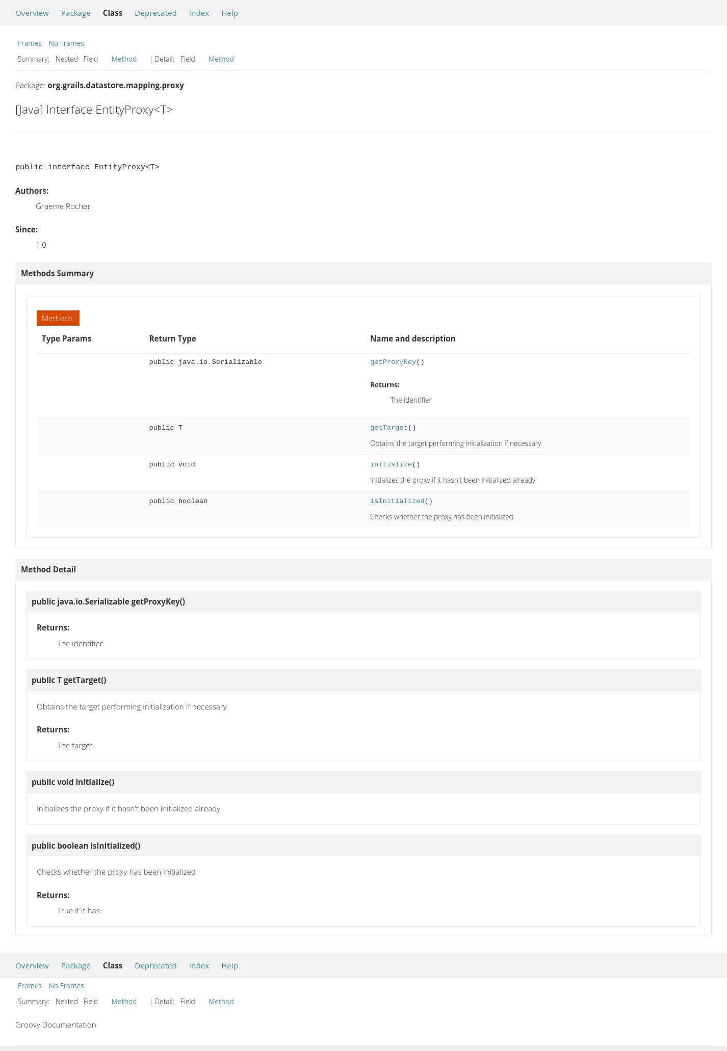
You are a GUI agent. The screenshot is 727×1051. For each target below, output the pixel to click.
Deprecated (156, 13)
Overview (32, 13)
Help (229, 13)
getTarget (389, 428)
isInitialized (397, 501)
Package (76, 13)
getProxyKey (393, 362)
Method (124, 59)
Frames (30, 43)
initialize (391, 464)
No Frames (66, 43)
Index (199, 13)
